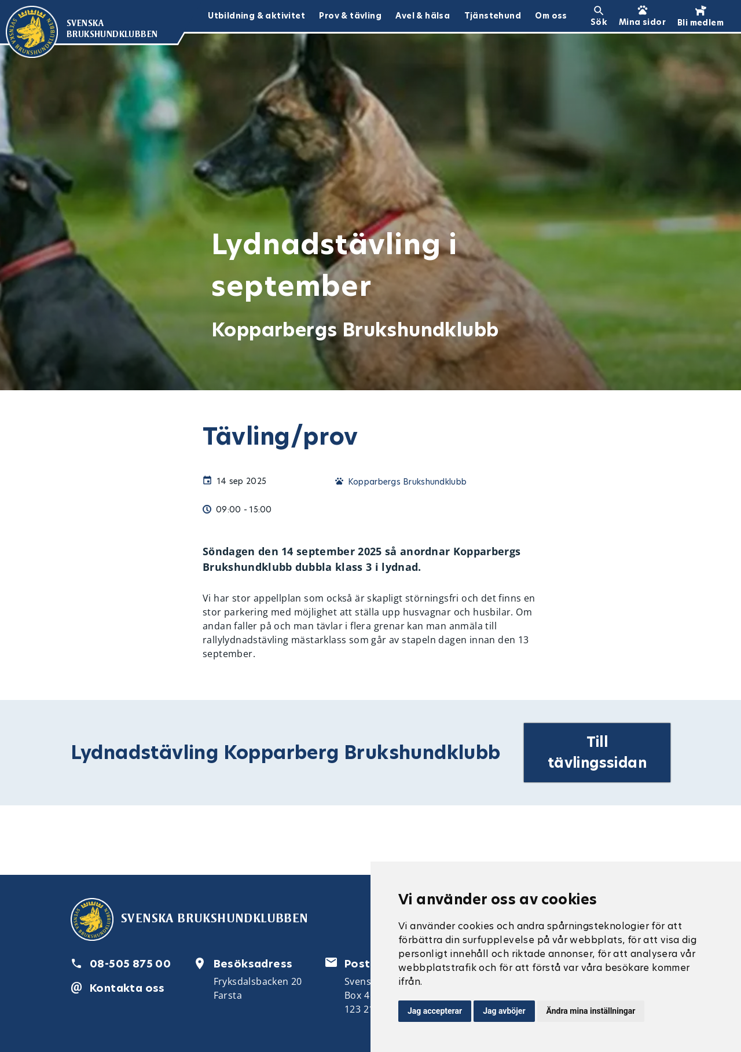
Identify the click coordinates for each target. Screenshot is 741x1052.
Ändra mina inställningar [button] (591, 1011)
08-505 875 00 (130, 963)
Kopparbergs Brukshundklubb (407, 481)
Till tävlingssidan (597, 752)
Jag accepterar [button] (435, 1011)
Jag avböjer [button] (504, 1011)
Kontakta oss (127, 988)
